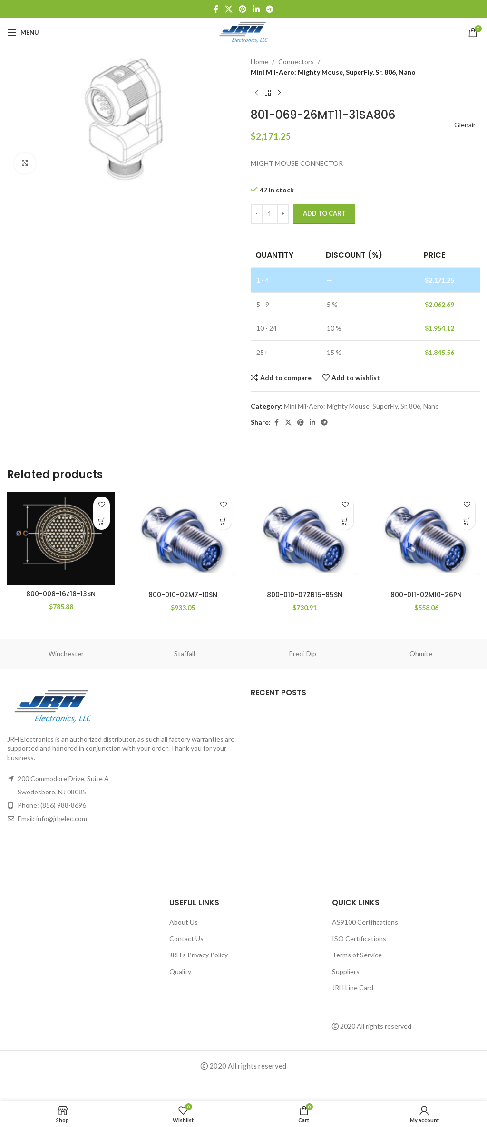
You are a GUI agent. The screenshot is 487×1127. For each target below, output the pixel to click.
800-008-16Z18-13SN (61, 594)
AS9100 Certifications (365, 922)
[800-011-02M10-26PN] (426, 539)
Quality (180, 971)
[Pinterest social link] (243, 9)
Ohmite (420, 653)
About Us (183, 922)
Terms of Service (357, 955)
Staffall (184, 653)
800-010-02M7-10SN (182, 595)
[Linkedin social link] (256, 9)
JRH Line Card (352, 988)
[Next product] (279, 93)
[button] (101, 521)
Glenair (464, 125)
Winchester (66, 653)
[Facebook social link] (216, 9)
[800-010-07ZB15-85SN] (304, 539)
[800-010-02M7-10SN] (182, 539)
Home (259, 61)
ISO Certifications (359, 939)
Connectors (296, 61)
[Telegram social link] (269, 9)
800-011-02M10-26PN (426, 595)
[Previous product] (256, 93)
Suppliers (346, 971)
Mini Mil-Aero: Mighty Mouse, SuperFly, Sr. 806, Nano (333, 72)
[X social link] (228, 9)
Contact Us (186, 939)
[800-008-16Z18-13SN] (61, 538)
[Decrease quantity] (257, 214)
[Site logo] (243, 32)
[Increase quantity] (283, 214)
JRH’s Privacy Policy (198, 955)
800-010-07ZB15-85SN (304, 595)
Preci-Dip (302, 653)
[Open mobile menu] (23, 32)
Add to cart (324, 213)
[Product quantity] (270, 214)
